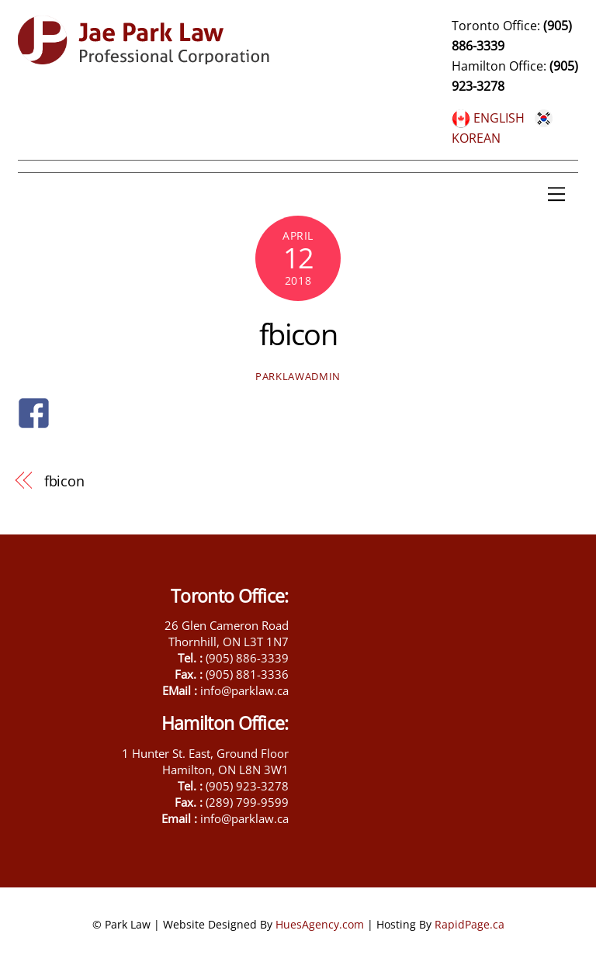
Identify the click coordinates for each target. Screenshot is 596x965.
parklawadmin (298, 376)
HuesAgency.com (319, 924)
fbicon (298, 333)
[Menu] (556, 193)
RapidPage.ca (469, 924)
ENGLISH (488, 117)
